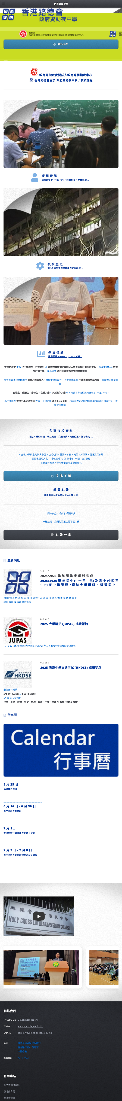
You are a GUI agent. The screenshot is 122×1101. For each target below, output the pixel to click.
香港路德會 (9, 1098)
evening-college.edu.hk (30, 1026)
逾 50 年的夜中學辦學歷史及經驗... (65, 268)
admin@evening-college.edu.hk (35, 1032)
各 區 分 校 (45, 597)
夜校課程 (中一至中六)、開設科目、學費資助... (65, 179)
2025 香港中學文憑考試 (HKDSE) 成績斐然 (70, 667)
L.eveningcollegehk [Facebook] (28, 1019)
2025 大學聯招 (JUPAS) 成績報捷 (64, 624)
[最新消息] (18, 582)
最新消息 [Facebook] (63, 44)
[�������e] (5, 4)
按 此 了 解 (63, 476)
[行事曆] (61, 750)
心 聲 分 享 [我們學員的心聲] (63, 535)
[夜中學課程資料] (61, 134)
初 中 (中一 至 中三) (79, 581)
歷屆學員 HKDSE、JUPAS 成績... (65, 356)
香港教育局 (9, 1091)
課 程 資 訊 (49, 176)
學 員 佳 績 (55, 352)
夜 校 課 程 (32, 597)
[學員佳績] (61, 311)
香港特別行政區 (12, 1084)
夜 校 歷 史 (55, 264)
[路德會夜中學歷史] (61, 222)
